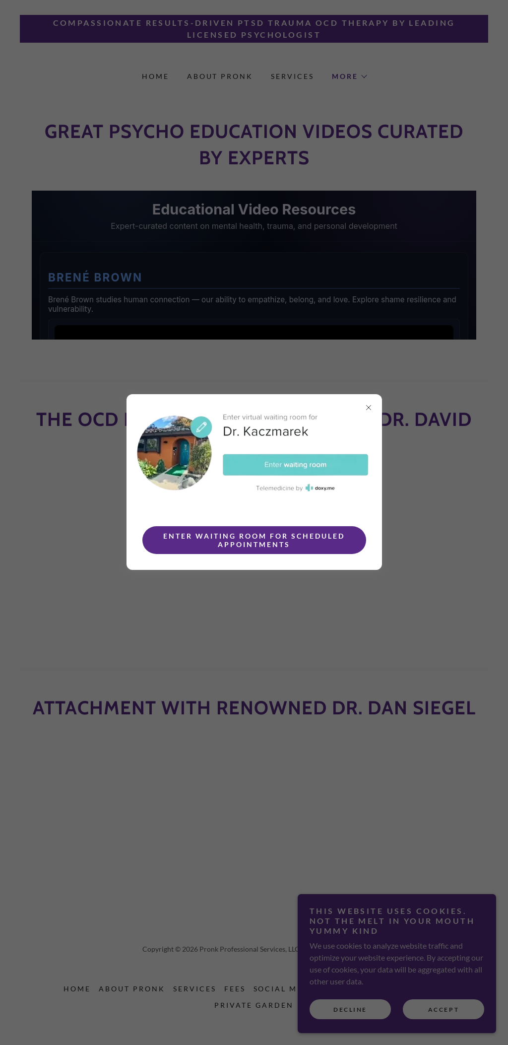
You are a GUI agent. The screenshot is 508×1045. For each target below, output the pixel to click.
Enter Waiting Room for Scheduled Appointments (254, 540)
